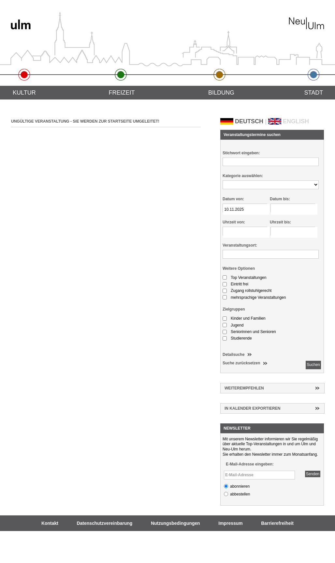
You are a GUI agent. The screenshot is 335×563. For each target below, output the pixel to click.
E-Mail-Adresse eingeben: (250, 464)
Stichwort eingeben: (241, 153)
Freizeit (122, 92)
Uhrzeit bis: (280, 222)
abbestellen (240, 494)
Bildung (221, 92)
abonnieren (240, 486)
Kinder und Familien (248, 318)
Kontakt (49, 523)
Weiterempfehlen (244, 388)
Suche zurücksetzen (241, 363)
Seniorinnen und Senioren (253, 331)
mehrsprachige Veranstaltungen (258, 297)
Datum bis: (280, 199)
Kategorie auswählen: (243, 176)
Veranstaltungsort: (240, 245)
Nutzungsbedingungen (175, 523)
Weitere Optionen (239, 268)
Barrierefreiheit (277, 523)
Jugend (237, 325)
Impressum (230, 523)
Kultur (24, 92)
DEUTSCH (249, 121)
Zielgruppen (234, 309)
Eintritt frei (239, 284)
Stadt (313, 92)
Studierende (241, 338)
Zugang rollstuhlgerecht (251, 290)
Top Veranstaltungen (248, 277)
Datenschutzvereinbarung (105, 523)
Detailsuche (233, 354)
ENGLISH (296, 121)
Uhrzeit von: (234, 222)
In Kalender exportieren (252, 408)
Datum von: (233, 199)
